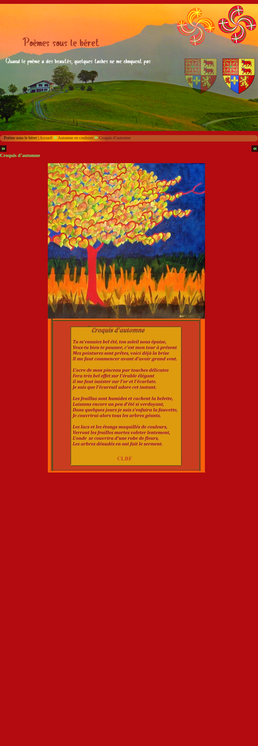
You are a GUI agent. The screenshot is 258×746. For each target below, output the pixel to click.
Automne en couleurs (75, 138)
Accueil (46, 138)
